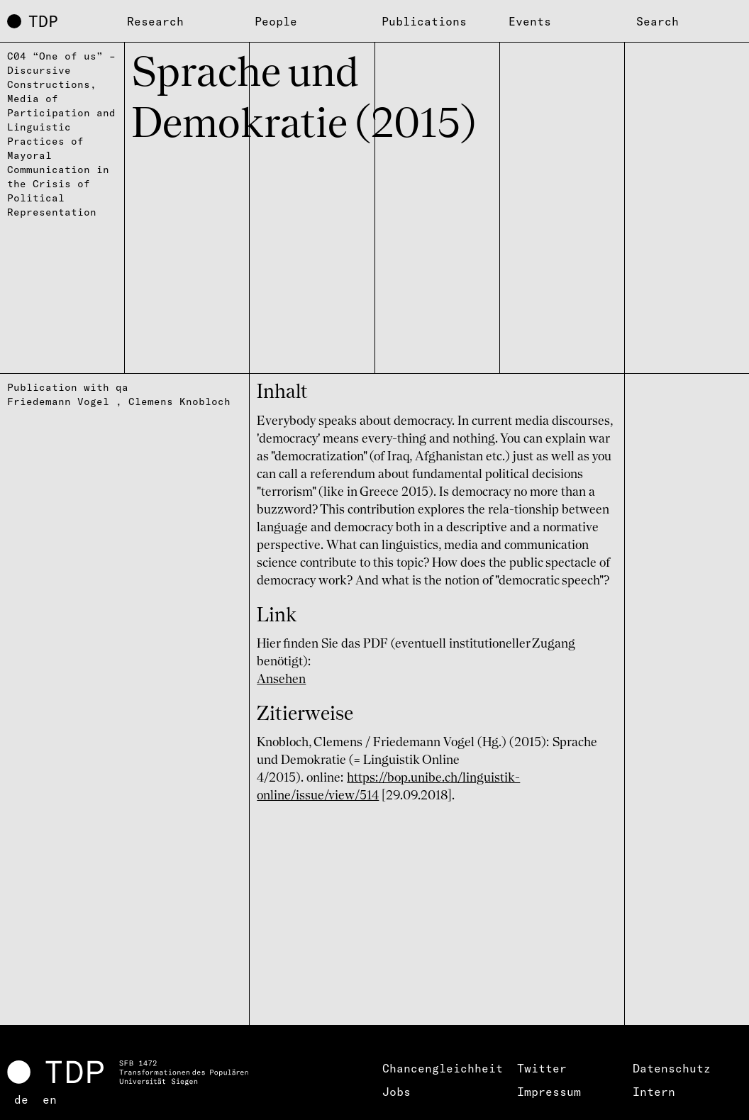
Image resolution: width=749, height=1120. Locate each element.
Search (657, 21)
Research (155, 21)
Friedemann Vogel (58, 401)
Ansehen (281, 679)
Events (530, 21)
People (276, 21)
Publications (424, 21)
